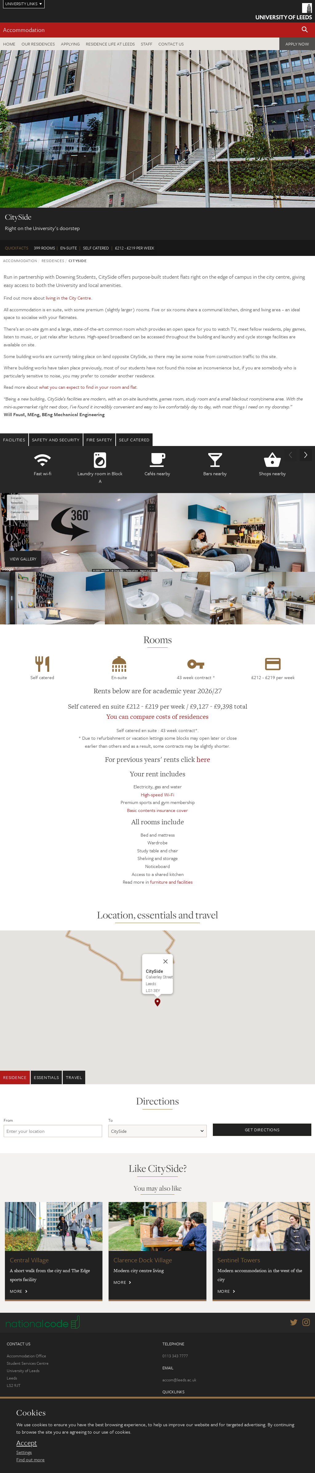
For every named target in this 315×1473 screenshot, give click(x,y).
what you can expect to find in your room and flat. (88, 387)
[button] (305, 30)
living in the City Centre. (69, 297)
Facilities (14, 439)
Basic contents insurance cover (157, 810)
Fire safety (99, 439)
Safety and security (56, 439)
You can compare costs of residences (157, 716)
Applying (70, 44)
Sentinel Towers (238, 1259)
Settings (24, 1452)
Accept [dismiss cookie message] (26, 1443)
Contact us (171, 44)
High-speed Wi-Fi (157, 794)
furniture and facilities (171, 881)
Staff (146, 44)
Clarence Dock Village (143, 1259)
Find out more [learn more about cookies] (30, 1459)
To (110, 1120)
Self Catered (134, 439)
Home (9, 44)
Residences (53, 260)
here (203, 759)
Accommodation (24, 30)
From (8, 1120)
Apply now (297, 44)
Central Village (29, 1259)
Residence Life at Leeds (110, 44)
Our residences (38, 44)
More (16, 1291)
